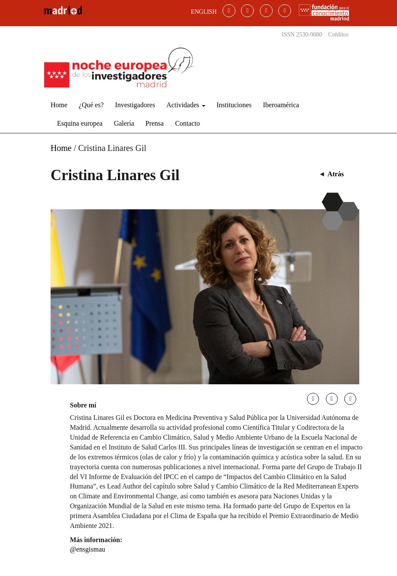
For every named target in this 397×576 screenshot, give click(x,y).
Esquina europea (79, 123)
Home (59, 105)
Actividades (185, 105)
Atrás (336, 174)
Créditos (338, 34)
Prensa (154, 123)
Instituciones (234, 105)
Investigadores (135, 105)
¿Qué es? (91, 105)
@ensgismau (87, 549)
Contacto (187, 123)
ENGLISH (204, 12)
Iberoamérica (281, 105)
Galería (124, 123)
